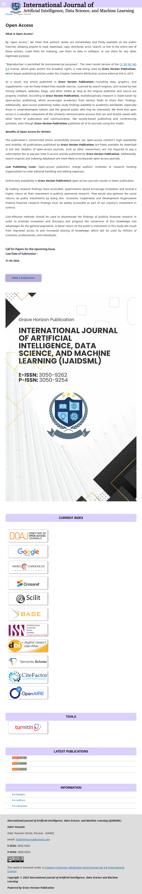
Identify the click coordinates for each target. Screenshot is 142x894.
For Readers (18, 794)
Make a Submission (23, 277)
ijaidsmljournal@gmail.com (33, 839)
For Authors (18, 800)
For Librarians (19, 806)
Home (9, 14)
